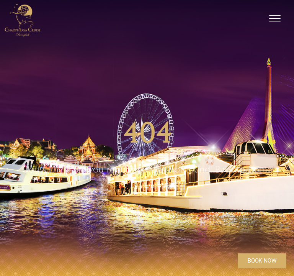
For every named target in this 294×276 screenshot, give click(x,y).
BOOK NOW (262, 260)
